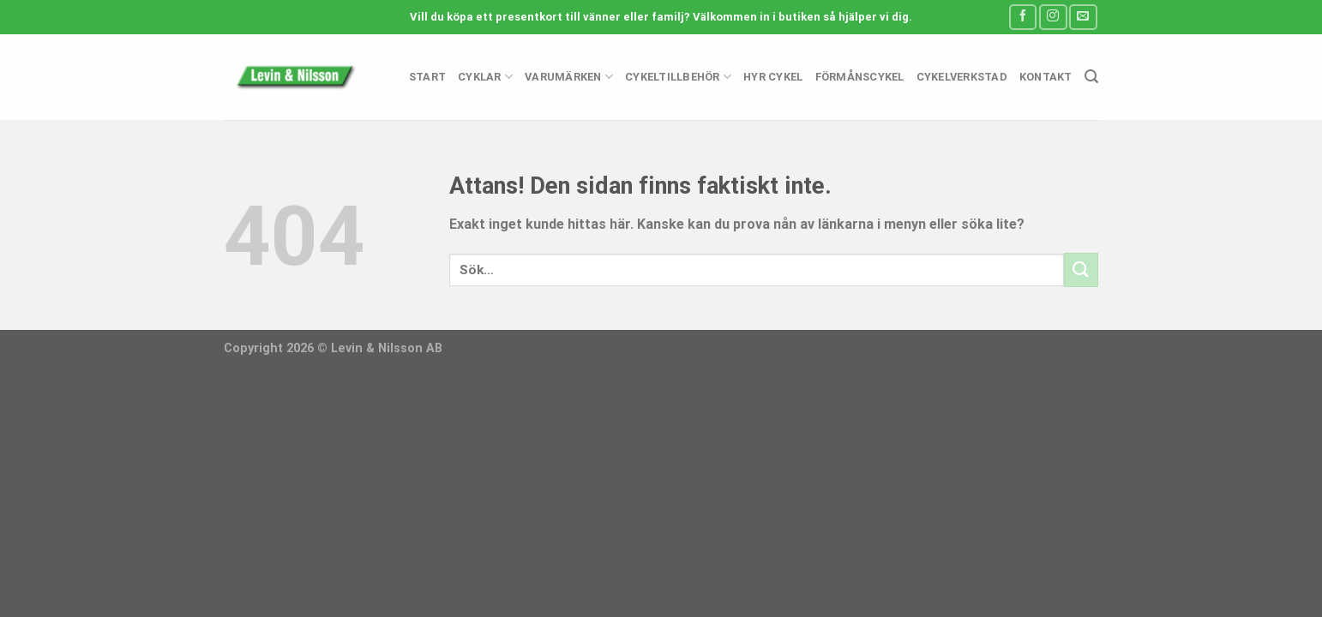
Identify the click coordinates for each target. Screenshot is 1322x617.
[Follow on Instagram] (1053, 16)
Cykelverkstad (961, 76)
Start (427, 76)
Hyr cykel (772, 76)
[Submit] (1081, 269)
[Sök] (1091, 76)
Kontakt (1046, 76)
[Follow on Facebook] (1023, 16)
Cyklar (485, 77)
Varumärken (569, 77)
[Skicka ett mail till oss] (1083, 16)
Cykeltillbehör (678, 77)
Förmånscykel (859, 76)
